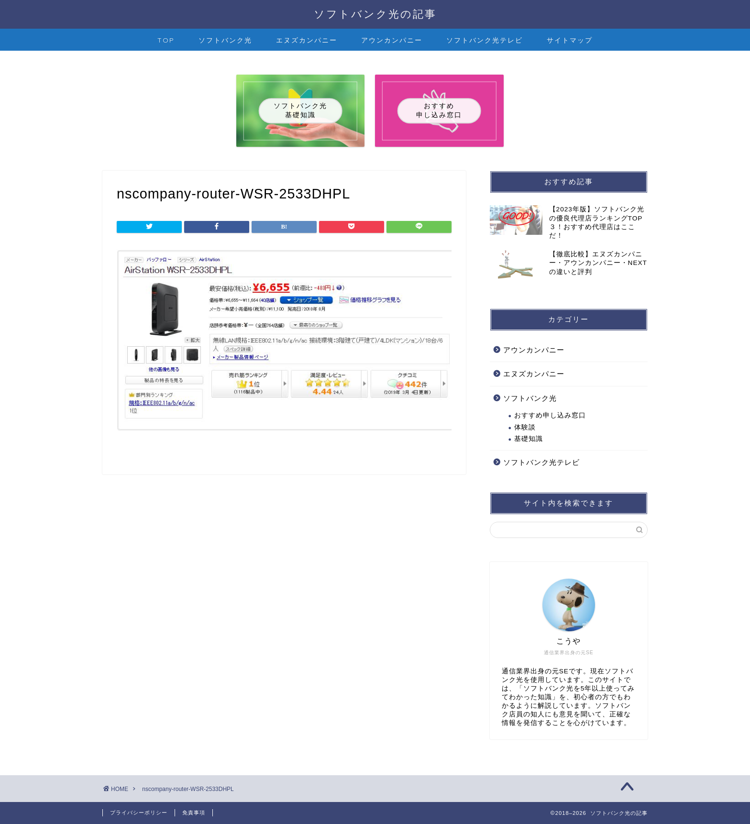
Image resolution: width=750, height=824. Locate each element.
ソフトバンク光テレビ (484, 40)
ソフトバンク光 (225, 40)
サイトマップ (570, 40)
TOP (166, 40)
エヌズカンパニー (306, 40)
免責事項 (193, 812)
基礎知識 (528, 438)
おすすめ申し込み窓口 (550, 415)
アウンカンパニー (391, 40)
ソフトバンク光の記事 (375, 13)
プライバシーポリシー (138, 812)
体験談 (525, 427)
